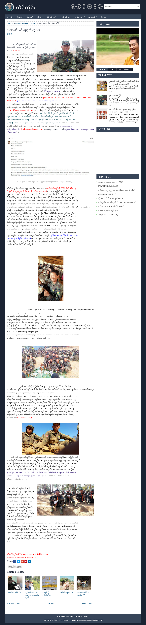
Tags (112, 69)
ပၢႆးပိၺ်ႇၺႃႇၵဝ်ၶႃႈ (66, 593)
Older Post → (88, 603)
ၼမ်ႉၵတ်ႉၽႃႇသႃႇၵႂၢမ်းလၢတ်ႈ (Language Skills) (116, 190)
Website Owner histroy (26, 23)
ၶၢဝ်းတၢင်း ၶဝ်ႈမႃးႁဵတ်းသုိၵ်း (23, 29)
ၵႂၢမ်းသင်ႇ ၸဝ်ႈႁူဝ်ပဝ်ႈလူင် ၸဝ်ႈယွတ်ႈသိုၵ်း (124, 81)
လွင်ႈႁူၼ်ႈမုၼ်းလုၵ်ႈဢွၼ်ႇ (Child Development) (117, 202)
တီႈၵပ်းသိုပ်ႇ (104, 17)
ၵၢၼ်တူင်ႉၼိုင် (80, 16)
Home (10, 23)
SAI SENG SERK (81, 616)
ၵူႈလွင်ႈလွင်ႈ (93, 16)
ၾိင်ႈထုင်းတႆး (52, 16)
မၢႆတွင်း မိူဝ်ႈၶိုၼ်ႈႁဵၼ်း (46, 594)
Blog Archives (124, 69)
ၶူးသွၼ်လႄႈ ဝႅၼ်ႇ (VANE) (108, 215)
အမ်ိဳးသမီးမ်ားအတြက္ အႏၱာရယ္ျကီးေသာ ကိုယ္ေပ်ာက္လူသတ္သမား (123, 110)
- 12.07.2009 (64, 620)
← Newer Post (13, 603)
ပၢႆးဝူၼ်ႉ (31, 16)
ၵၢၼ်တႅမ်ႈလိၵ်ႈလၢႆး (14, 593)
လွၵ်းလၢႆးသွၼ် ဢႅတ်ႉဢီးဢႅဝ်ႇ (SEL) (111, 206)
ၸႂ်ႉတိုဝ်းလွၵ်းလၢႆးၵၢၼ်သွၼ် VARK (110, 198)
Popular (102, 69)
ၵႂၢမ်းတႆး (40, 16)
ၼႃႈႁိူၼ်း (10, 17)
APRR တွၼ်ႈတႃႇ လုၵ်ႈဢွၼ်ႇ (108, 210)
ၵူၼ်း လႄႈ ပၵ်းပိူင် (115, 95)
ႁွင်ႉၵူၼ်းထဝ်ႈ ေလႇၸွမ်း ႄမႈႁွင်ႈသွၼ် (32, 595)
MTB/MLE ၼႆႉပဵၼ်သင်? (107, 194)
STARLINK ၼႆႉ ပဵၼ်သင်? (108, 186)
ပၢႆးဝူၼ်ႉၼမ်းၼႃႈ (66, 16)
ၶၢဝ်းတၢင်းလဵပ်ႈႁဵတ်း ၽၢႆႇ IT (83, 594)
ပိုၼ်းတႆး (21, 16)
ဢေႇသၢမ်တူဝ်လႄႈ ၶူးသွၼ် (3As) (110, 182)
